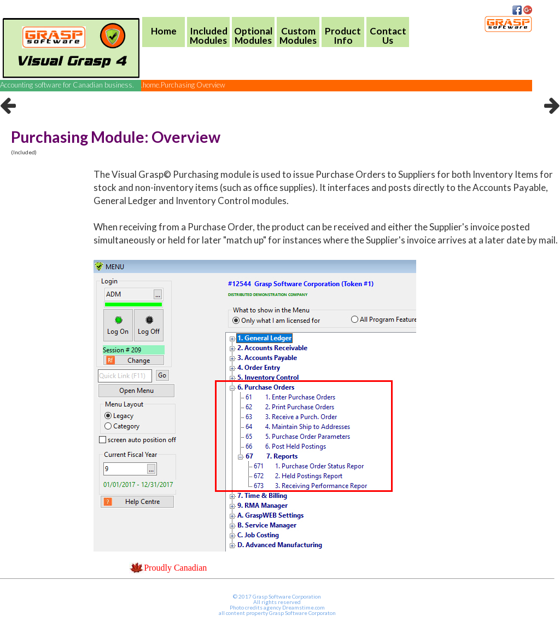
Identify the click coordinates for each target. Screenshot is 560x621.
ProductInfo (343, 35)
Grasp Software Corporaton (302, 613)
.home (150, 84)
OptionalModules (253, 35)
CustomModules (298, 35)
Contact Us (388, 35)
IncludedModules (209, 35)
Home (164, 31)
